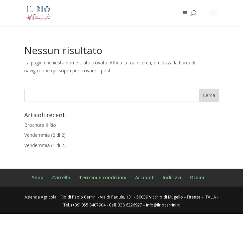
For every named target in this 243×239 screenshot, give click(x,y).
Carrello (61, 177)
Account (144, 177)
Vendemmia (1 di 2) (45, 145)
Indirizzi (172, 177)
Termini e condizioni (102, 177)
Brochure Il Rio (40, 125)
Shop (37, 177)
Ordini (197, 177)
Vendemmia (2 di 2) (45, 135)
